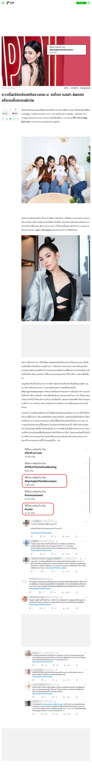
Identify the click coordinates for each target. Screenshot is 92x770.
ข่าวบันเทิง (74, 88)
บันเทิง (66, 88)
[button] (3, 118)
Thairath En (81, 3)
